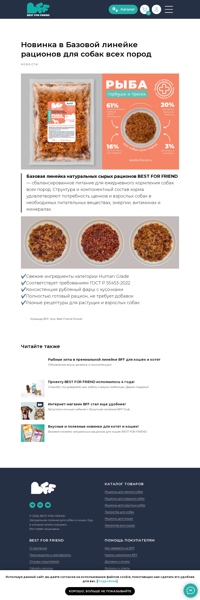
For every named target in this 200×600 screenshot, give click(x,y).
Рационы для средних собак (125, 493)
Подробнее (107, 581)
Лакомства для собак (119, 507)
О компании (38, 543)
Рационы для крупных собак (125, 500)
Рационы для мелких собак (124, 486)
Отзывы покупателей (44, 556)
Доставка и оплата (117, 556)
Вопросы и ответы (117, 563)
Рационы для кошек (119, 513)
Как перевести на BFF (120, 543)
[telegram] (32, 500)
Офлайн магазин (41, 563)
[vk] (40, 500)
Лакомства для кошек (120, 520)
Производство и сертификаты (50, 549)
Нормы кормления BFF (121, 549)
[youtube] (48, 500)
